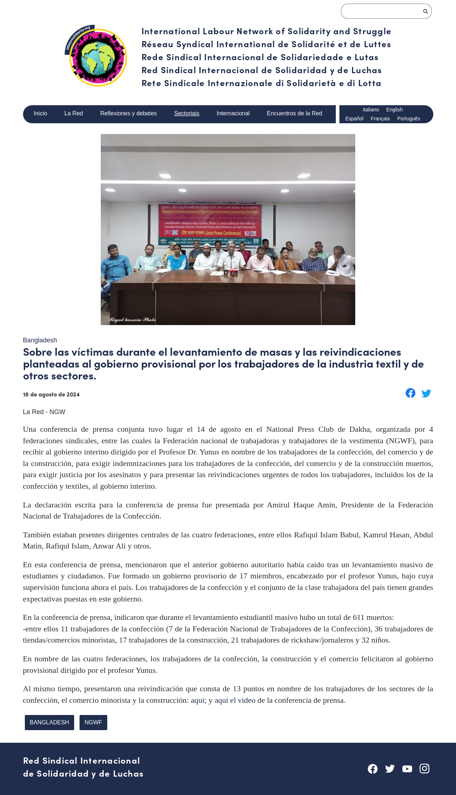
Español (354, 118)
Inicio (41, 113)
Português (409, 118)
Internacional (233, 113)
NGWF (90, 720)
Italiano (371, 109)
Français (380, 118)
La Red (73, 113)
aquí (197, 697)
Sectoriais (186, 113)
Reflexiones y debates (128, 113)
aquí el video (235, 697)
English (395, 109)
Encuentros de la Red (295, 113)
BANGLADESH (48, 720)
